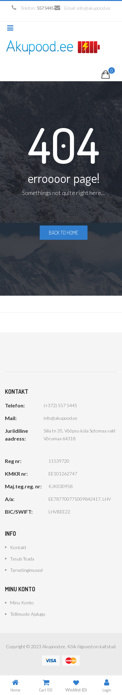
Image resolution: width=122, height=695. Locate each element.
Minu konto (22, 602)
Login (106, 685)
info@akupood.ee (94, 8)
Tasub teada (22, 558)
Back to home (63, 232)
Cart (45, 685)
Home (15, 685)
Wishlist (76, 685)
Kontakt (18, 547)
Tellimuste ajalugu (27, 614)
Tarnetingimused (26, 570)
